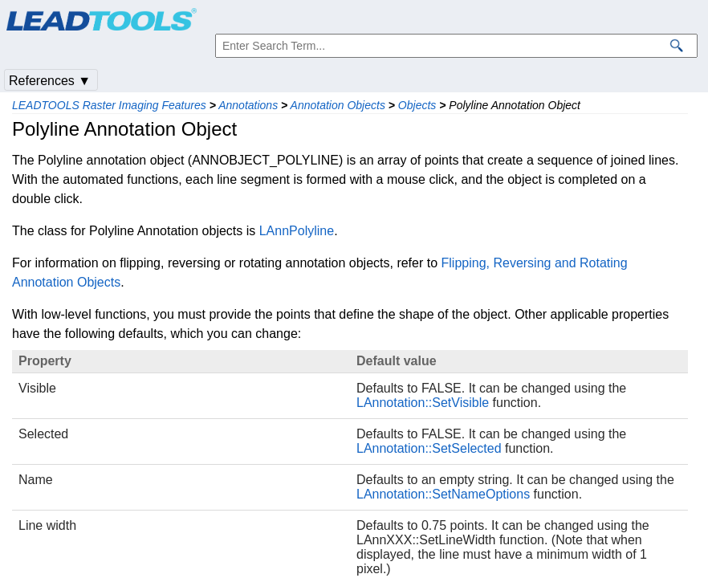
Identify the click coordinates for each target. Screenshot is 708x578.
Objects (417, 105)
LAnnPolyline (296, 231)
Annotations (248, 105)
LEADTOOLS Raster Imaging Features (109, 105)
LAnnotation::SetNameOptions (443, 494)
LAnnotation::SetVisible (422, 402)
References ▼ (50, 81)
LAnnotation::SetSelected (429, 448)
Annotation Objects (338, 105)
